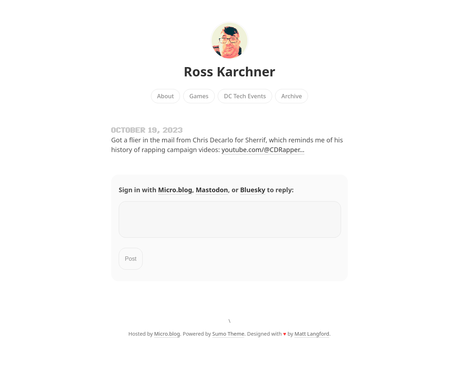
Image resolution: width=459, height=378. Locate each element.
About (165, 96)
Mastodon (212, 189)
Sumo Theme (228, 338)
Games (199, 96)
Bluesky (252, 189)
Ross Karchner (229, 71)
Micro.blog (175, 189)
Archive (291, 96)
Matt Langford (311, 338)
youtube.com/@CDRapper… (263, 149)
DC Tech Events (245, 96)
